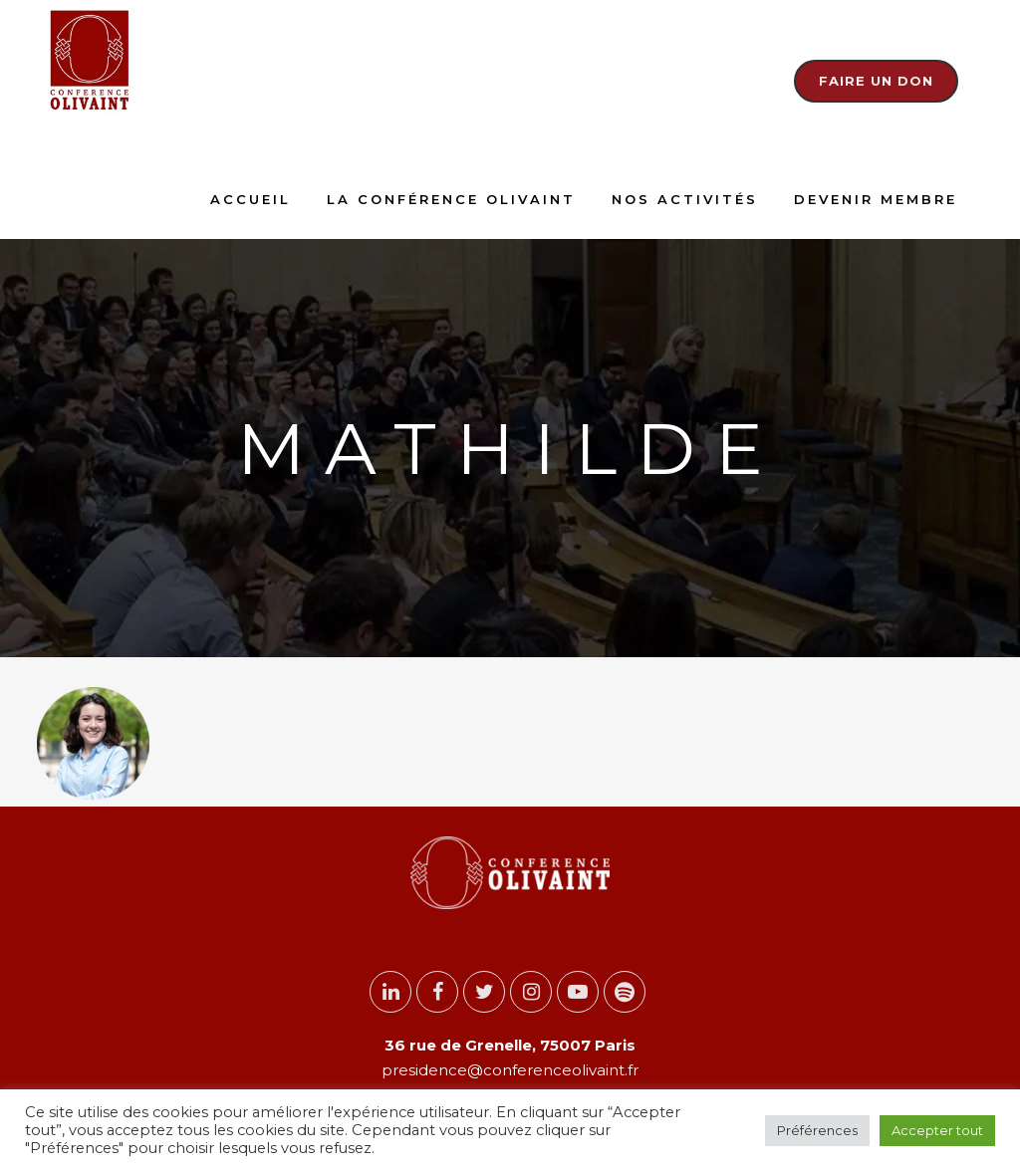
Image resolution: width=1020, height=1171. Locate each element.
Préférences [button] (817, 1130)
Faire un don (876, 81)
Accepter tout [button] (937, 1130)
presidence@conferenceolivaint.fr (510, 1069)
